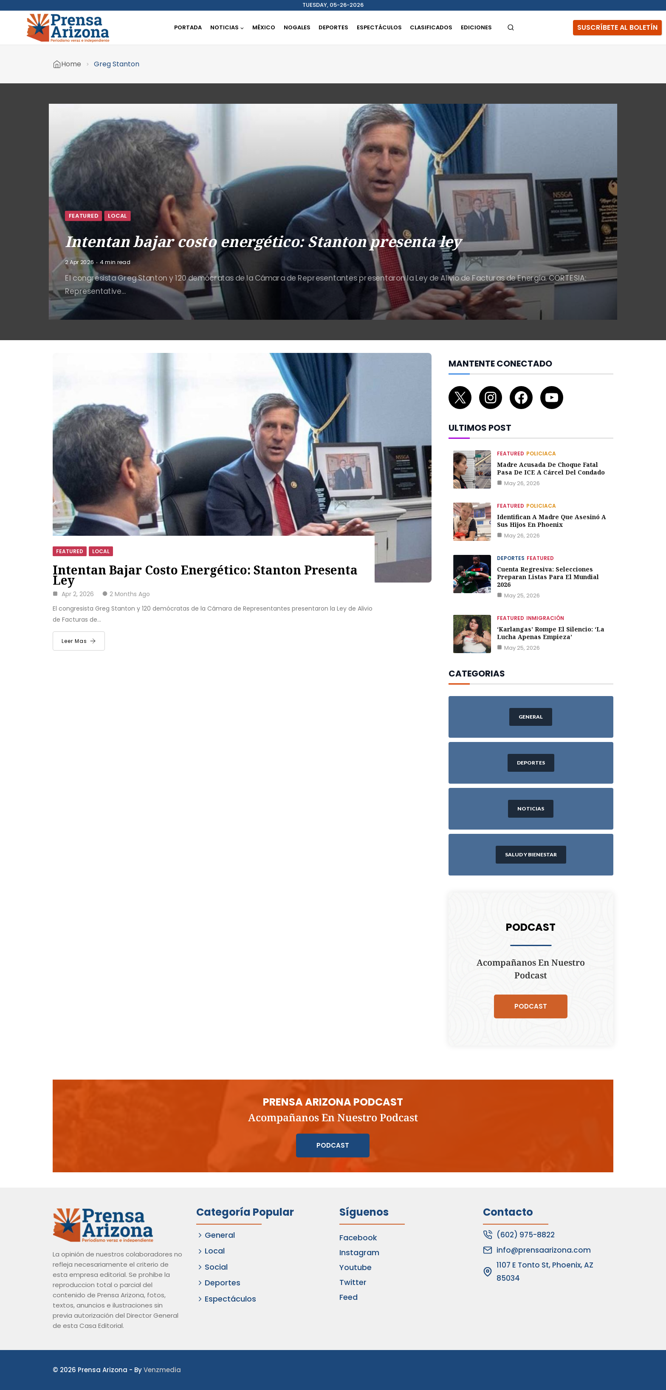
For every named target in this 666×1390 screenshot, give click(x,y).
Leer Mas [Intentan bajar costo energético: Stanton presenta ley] (79, 641)
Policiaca (541, 453)
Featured (84, 216)
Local (117, 216)
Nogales (297, 27)
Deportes (333, 27)
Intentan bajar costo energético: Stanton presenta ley (263, 241)
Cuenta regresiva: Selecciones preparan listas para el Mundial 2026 (548, 576)
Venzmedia (162, 1369)
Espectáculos (379, 27)
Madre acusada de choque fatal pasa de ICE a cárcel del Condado (551, 468)
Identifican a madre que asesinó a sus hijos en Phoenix (551, 521)
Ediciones (476, 27)
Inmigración (545, 618)
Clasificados (431, 27)
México (263, 27)
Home (71, 64)
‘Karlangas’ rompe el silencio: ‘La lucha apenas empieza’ (550, 633)
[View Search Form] (511, 28)
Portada (188, 27)
